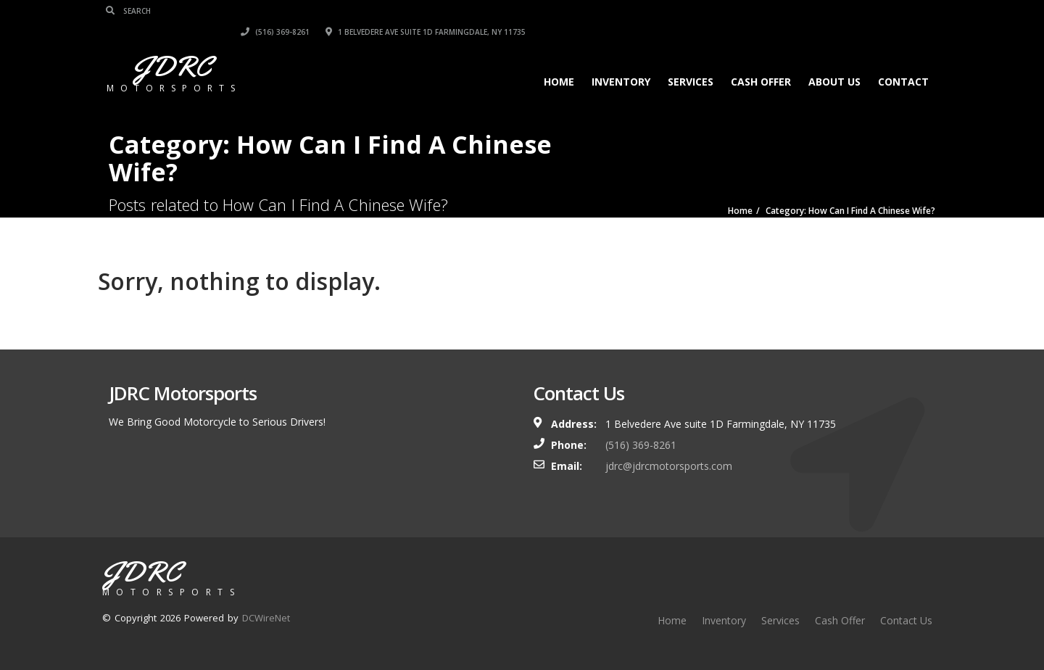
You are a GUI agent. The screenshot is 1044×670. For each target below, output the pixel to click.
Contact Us (906, 620)
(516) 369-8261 (684, 11)
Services (687, 60)
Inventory (618, 60)
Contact (900, 60)
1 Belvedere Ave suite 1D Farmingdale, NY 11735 (835, 11)
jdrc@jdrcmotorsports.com (668, 466)
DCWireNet (266, 617)
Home (556, 60)
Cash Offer (758, 60)
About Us (831, 60)
